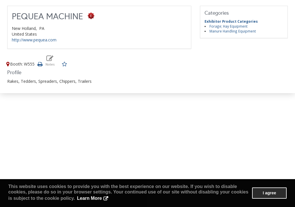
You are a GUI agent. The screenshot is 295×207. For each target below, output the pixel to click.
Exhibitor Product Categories (231, 21)
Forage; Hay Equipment (228, 26)
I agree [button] (269, 193)
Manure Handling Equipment (232, 31)
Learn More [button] (89, 198)
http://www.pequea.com (34, 40)
